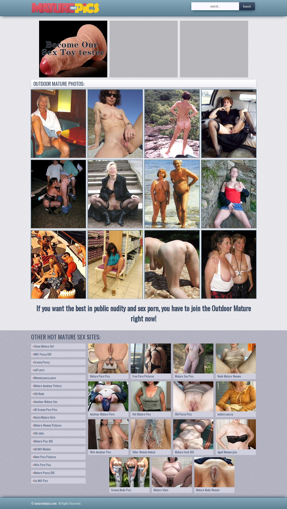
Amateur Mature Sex (45, 401)
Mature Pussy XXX (44, 472)
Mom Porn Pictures (44, 457)
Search (247, 6)
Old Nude (38, 393)
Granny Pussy (41, 362)
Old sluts (38, 433)
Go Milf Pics (40, 480)
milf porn (39, 370)
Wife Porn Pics (42, 464)
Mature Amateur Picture (47, 385)
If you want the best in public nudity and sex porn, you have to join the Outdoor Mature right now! (143, 313)
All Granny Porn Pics (45, 409)
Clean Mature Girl (43, 346)
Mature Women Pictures (47, 425)
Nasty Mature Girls (44, 417)
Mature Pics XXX (43, 441)
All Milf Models (42, 449)
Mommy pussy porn (44, 378)
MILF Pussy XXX (42, 354)
